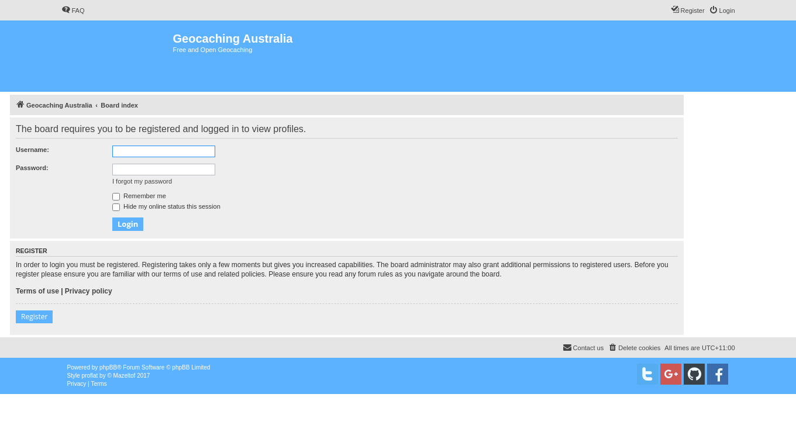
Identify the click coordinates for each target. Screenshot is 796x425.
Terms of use (37, 291)
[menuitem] (73, 11)
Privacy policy (88, 291)
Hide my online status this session (166, 206)
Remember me (139, 195)
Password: (32, 167)
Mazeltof (124, 375)
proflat (90, 375)
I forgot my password (142, 181)
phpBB (108, 367)
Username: (32, 149)
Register (34, 317)
